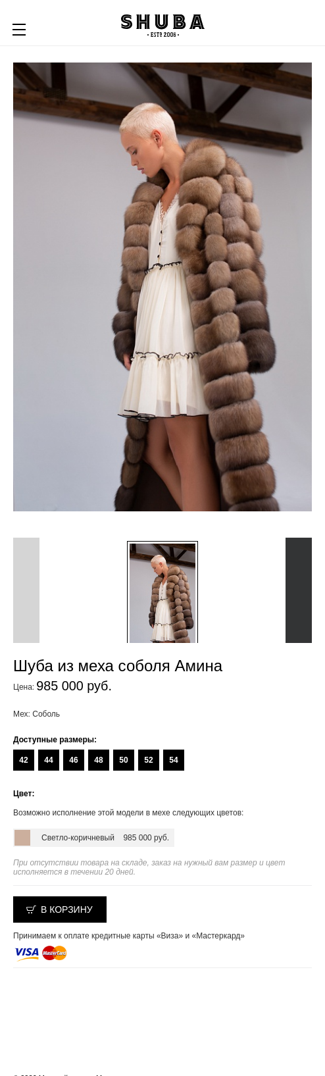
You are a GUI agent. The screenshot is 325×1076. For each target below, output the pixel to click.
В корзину (67, 909)
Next (299, 590)
